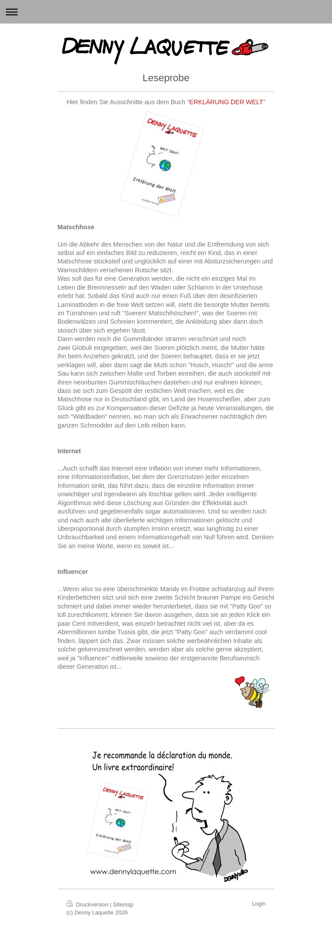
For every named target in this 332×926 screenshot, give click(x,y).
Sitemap (123, 905)
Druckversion (88, 905)
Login (259, 904)
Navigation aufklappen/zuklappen (166, 11)
